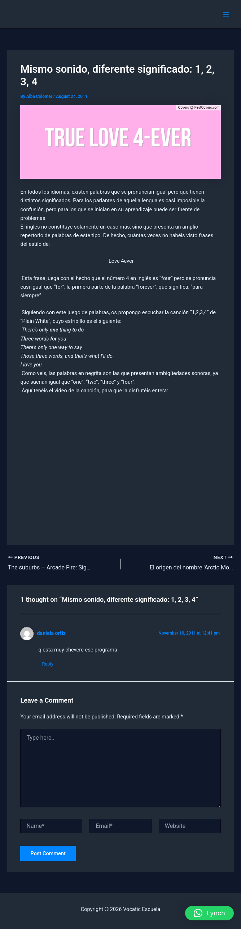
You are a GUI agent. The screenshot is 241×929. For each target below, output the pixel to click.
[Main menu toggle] (226, 14)
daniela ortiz (51, 633)
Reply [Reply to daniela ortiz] (47, 664)
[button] (209, 913)
